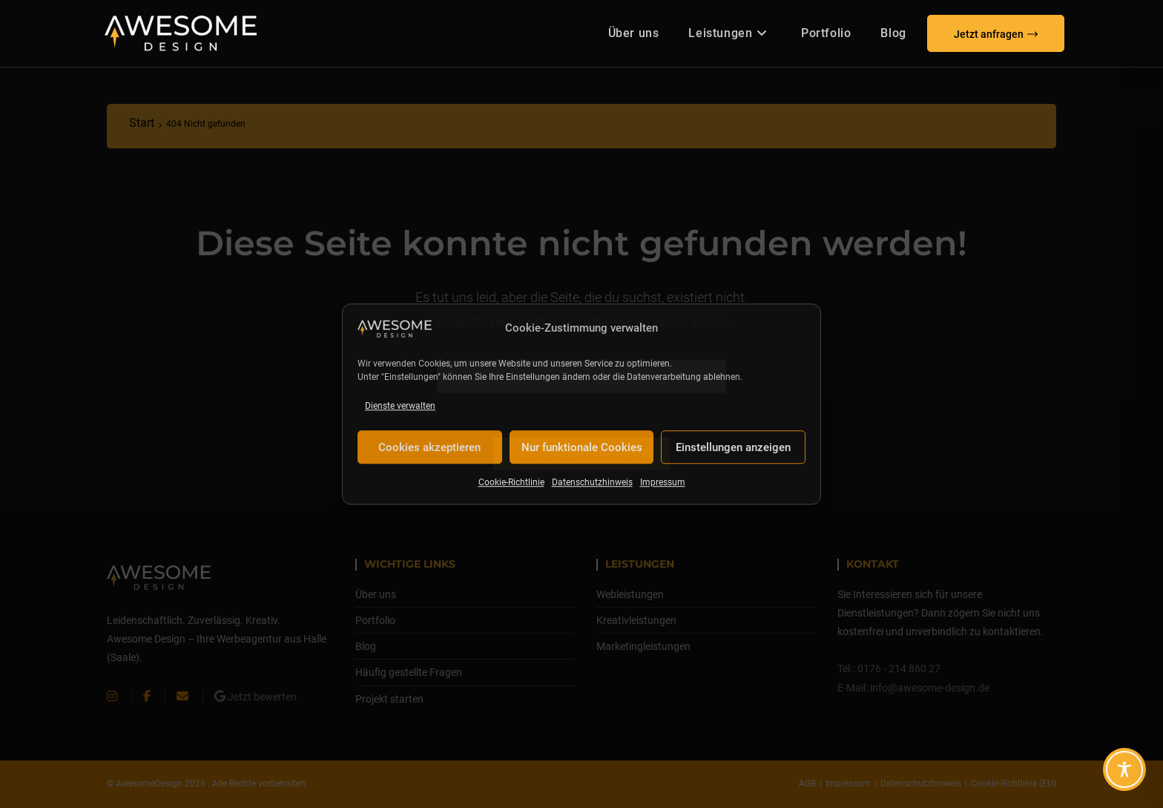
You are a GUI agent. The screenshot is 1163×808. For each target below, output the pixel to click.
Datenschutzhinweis (592, 483)
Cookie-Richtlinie (511, 483)
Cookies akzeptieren (429, 447)
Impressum (662, 483)
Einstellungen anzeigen (733, 447)
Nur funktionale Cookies (581, 447)
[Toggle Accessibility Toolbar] (1124, 769)
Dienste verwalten (400, 406)
